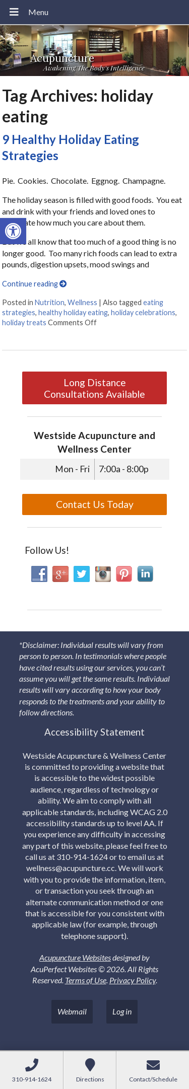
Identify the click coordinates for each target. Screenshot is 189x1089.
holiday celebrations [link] (143, 312)
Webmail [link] (72, 1011)
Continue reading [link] (34, 283)
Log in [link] (122, 1011)
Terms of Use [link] (85, 980)
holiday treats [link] (24, 322)
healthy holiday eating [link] (73, 312)
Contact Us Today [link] (95, 504)
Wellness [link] (82, 302)
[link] (13, 231)
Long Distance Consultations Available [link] (94, 388)
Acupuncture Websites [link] (75, 957)
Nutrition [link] (50, 302)
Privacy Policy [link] (132, 980)
